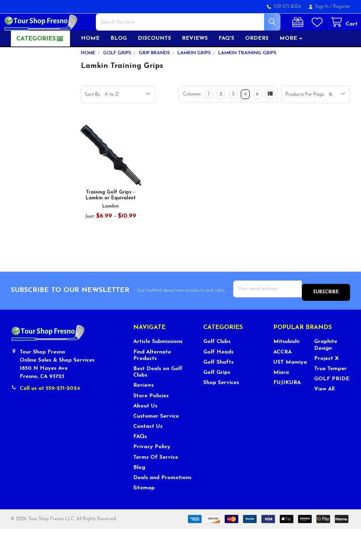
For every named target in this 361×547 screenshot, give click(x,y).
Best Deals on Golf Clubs (158, 390)
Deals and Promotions (162, 496)
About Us (145, 424)
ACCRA (282, 370)
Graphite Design (325, 363)
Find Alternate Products (152, 373)
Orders (257, 60)
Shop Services (221, 401)
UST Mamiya (290, 380)
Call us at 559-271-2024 (50, 406)
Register (341, 6)
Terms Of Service (155, 475)
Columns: (192, 115)
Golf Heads (218, 370)
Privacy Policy (151, 465)
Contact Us (147, 445)
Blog (118, 60)
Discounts (154, 60)
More (291, 60)
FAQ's (226, 60)
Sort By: (93, 116)
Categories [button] (36, 60)
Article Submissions (158, 360)
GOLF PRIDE (331, 397)
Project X (326, 377)
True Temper (330, 387)
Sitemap (144, 506)
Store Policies (151, 414)
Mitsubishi (286, 360)
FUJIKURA (287, 401)
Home (90, 60)
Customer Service (156, 434)
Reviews (195, 60)
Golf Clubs (216, 360)
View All (324, 407)
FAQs (140, 455)
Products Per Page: (305, 116)
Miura (281, 391)
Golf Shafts (218, 380)
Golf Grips (216, 391)
